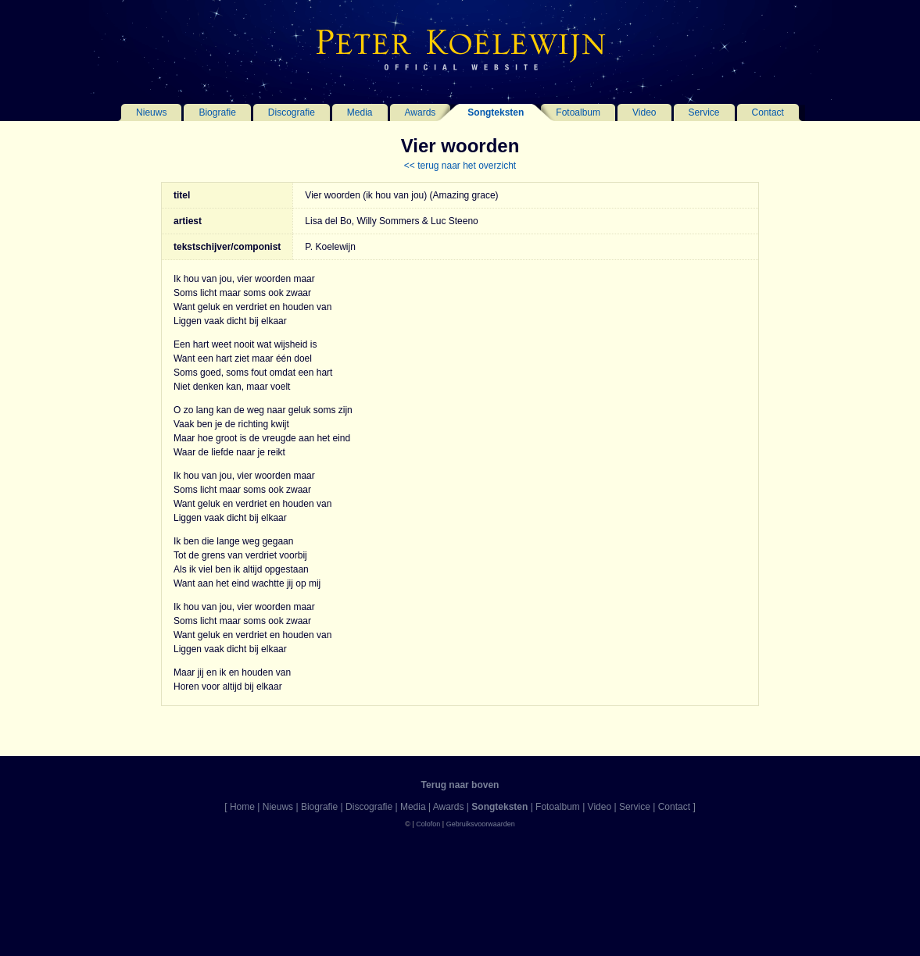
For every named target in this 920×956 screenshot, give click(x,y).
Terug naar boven (460, 784)
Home (242, 806)
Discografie (291, 112)
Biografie (217, 112)
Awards (420, 112)
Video (644, 112)
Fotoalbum (578, 112)
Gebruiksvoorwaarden (480, 824)
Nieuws (151, 112)
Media (360, 112)
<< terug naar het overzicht (460, 165)
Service (704, 112)
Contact (768, 112)
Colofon (428, 824)
